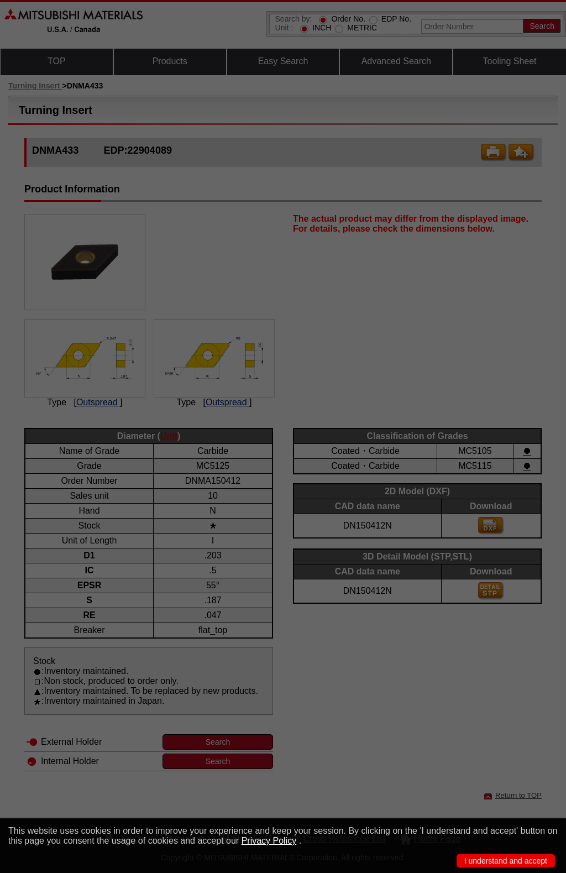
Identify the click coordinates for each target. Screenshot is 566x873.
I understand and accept (505, 860)
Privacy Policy (269, 840)
